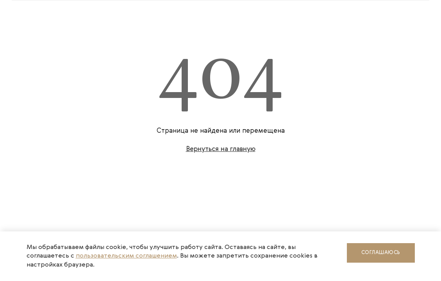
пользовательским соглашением (126, 256)
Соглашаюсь (380, 252)
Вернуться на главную (220, 149)
